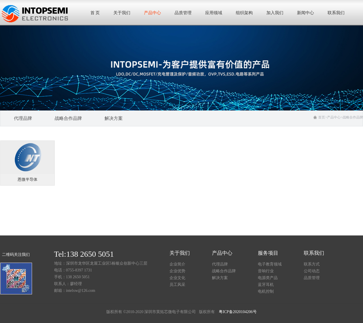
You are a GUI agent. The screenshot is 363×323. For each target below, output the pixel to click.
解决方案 (220, 278)
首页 (322, 117)
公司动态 (312, 271)
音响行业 (266, 271)
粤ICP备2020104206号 (238, 312)
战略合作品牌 (353, 117)
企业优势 (177, 271)
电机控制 (266, 291)
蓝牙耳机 (266, 284)
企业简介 (177, 264)
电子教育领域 (270, 264)
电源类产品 (268, 278)
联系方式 (312, 264)
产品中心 (334, 117)
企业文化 (177, 278)
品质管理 (312, 278)
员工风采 (177, 284)
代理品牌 (220, 264)
